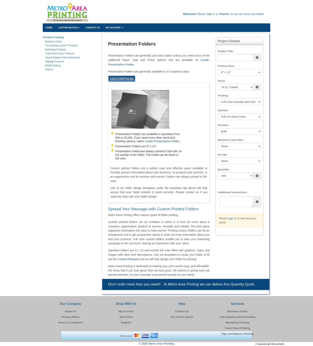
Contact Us (93, 27)
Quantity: (224, 169)
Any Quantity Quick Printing (237, 316)
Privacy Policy (70, 316)
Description (121, 78)
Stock (221, 80)
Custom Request (128, 259)
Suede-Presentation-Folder (162, 141)
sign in (232, 218)
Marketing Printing (237, 322)
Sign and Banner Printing (238, 333)
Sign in (211, 13)
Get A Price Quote (181, 316)
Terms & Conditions (70, 322)
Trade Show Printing (237, 328)
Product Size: (226, 66)
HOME (49, 27)
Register (224, 13)
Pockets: (223, 125)
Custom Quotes (69, 27)
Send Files (126, 316)
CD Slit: (222, 154)
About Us (70, 311)
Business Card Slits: (231, 139)
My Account (126, 311)
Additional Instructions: (233, 192)
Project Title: (226, 51)
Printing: (223, 95)
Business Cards (237, 311)
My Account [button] (114, 27)
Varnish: (223, 110)
